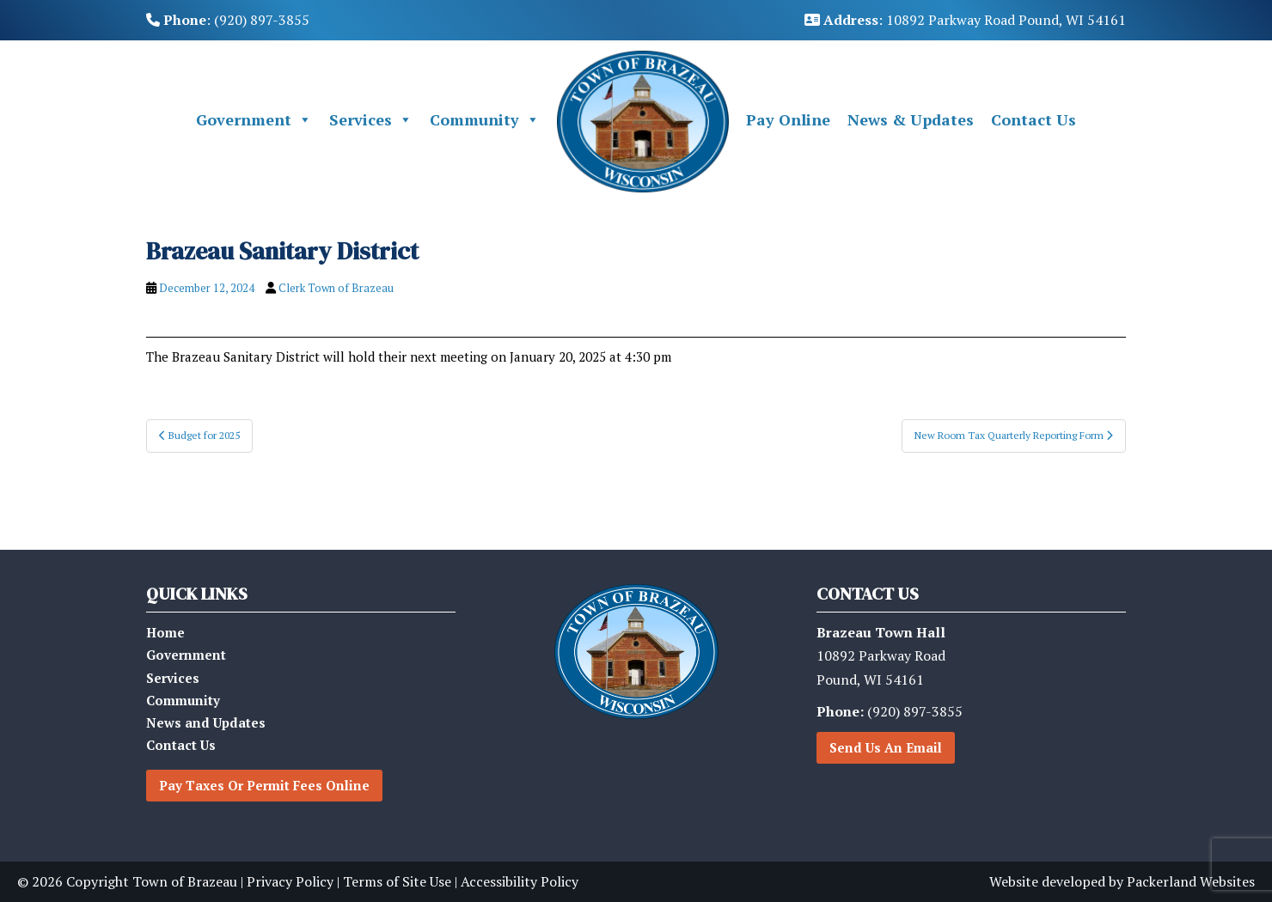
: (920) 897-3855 (227, 19)
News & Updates (910, 119)
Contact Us (1033, 119)
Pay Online (788, 119)
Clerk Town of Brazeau (336, 288)
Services (371, 120)
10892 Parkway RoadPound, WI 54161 (880, 655)
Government (254, 120)
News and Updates (206, 722)
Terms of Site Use (397, 881)
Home (165, 632)
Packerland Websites (1191, 881)
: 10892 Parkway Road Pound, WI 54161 (965, 19)
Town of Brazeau (184, 881)
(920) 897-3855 (889, 711)
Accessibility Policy (519, 881)
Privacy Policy (290, 881)
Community (485, 120)
